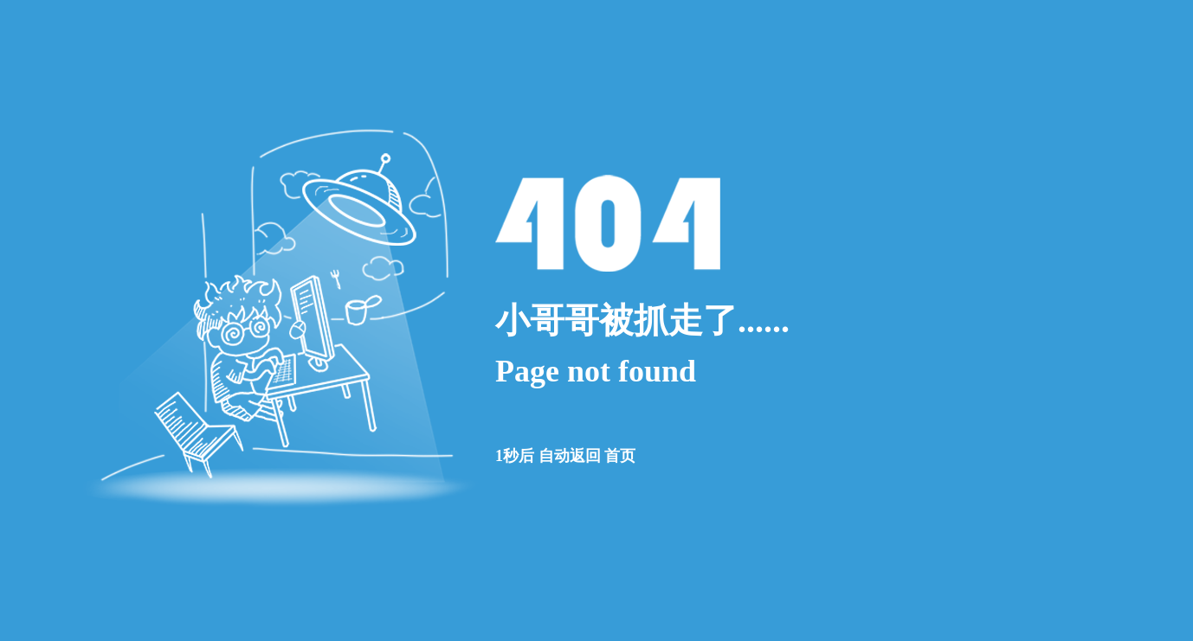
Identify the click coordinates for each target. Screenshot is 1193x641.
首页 (619, 456)
